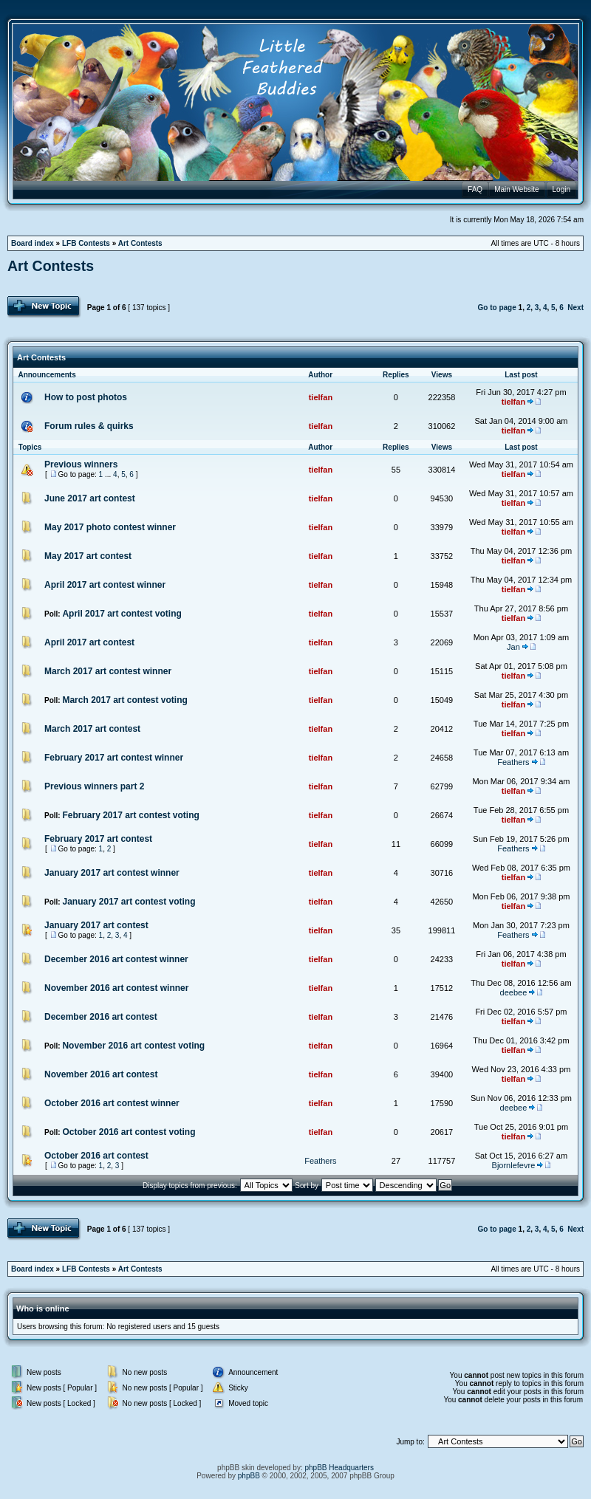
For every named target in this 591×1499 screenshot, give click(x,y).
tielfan (320, 397)
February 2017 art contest (98, 839)
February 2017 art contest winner (113, 757)
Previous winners (80, 464)
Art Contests (140, 243)
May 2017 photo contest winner (110, 527)
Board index (32, 243)
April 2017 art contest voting (121, 613)
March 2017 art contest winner (107, 671)
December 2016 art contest (100, 1017)
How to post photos (85, 397)
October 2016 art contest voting (128, 1132)
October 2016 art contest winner (112, 1103)
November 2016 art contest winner (116, 988)
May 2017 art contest (87, 556)
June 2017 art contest (89, 498)
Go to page (497, 307)
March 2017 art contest (92, 729)
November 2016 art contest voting (133, 1045)
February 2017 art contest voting (130, 815)
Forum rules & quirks (89, 426)
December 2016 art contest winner (116, 959)
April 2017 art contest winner (104, 585)
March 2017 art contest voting (124, 700)
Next (575, 307)
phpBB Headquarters (339, 1468)
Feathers (513, 762)
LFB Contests (86, 243)
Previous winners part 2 (94, 786)
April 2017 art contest (89, 642)
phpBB (249, 1476)
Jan (513, 646)
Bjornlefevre (514, 1165)
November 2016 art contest (100, 1074)
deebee (513, 992)
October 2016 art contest (96, 1155)
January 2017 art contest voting (128, 901)
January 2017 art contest (96, 925)
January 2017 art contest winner (112, 873)
